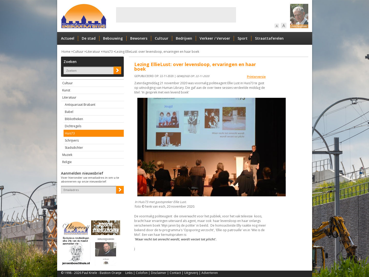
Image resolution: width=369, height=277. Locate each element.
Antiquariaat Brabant (80, 104)
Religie (67, 162)
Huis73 (108, 51)
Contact (175, 273)
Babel (69, 112)
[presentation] (91, 202)
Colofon (142, 273)
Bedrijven (184, 38)
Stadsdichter (74, 147)
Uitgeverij (191, 273)
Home (65, 51)
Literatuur (93, 51)
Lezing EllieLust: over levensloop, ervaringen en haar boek (157, 51)
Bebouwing (113, 38)
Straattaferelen (269, 38)
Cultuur (161, 38)
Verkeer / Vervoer (215, 38)
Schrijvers (72, 140)
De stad (89, 38)
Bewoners (138, 38)
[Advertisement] (176, 15)
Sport (243, 38)
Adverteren (209, 273)
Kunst (66, 90)
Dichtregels (73, 126)
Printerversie (256, 76)
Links (128, 273)
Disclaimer (158, 273)
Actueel (67, 38)
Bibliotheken (74, 119)
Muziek (67, 155)
